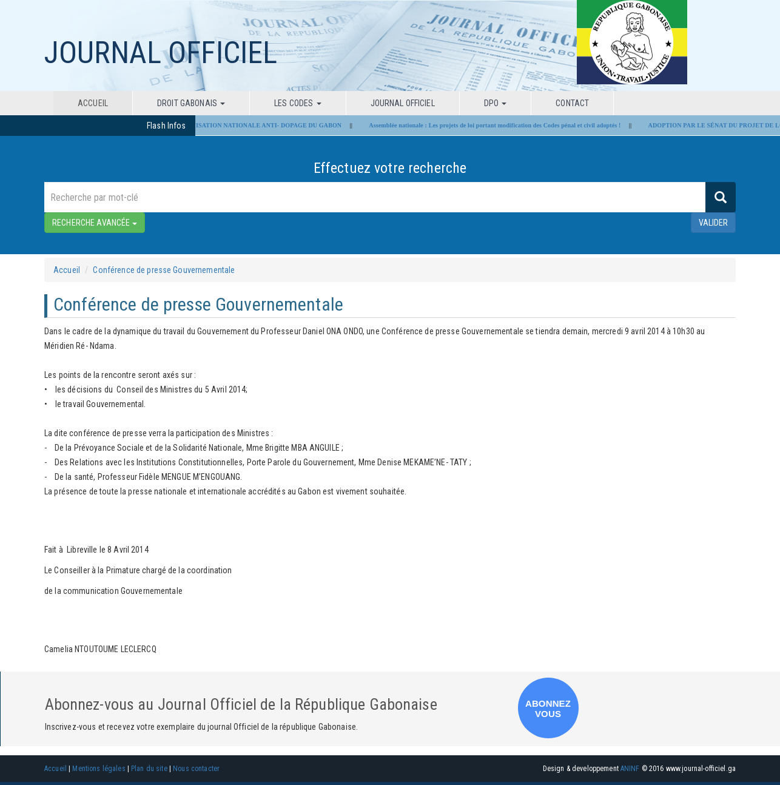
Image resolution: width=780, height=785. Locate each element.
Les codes (297, 103)
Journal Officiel (403, 103)
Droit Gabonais (191, 103)
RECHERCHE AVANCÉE (94, 222)
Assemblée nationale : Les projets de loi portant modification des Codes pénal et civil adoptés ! (499, 125)
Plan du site (149, 768)
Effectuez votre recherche (390, 168)
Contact (572, 103)
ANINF (630, 768)
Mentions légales (98, 768)
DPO (495, 103)
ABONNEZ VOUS (548, 708)
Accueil (93, 103)
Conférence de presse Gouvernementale (164, 270)
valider (713, 222)
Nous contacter (196, 768)
